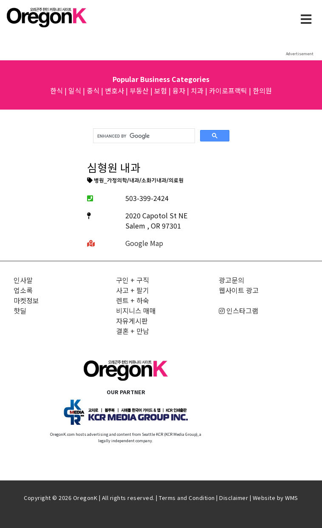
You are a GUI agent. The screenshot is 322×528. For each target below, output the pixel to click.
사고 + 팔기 (132, 290)
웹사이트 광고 (239, 290)
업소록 (23, 290)
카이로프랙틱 (228, 90)
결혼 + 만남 (132, 331)
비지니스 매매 (136, 310)
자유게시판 (132, 321)
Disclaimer (233, 498)
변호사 (114, 90)
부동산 (139, 90)
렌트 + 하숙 (132, 300)
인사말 (23, 280)
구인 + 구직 (132, 280)
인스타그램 (238, 310)
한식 (56, 90)
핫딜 (20, 310)
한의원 (262, 90)
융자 (178, 90)
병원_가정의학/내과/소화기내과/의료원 (135, 181)
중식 (93, 90)
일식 (74, 90)
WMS (291, 498)
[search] (143, 136)
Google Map (144, 243)
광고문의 (231, 280)
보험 (160, 90)
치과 (197, 90)
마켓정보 (26, 300)
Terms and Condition (187, 498)
